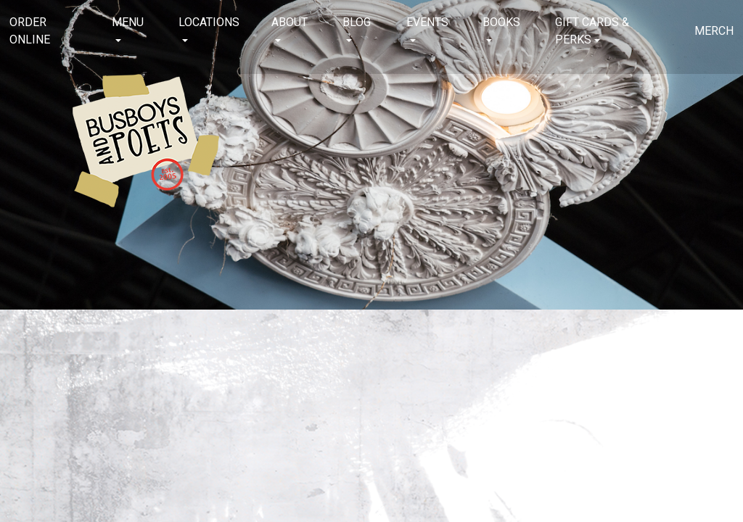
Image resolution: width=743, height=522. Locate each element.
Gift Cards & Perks (592, 30)
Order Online (29, 30)
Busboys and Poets (146, 140)
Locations (208, 22)
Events (427, 22)
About (289, 22)
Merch (714, 31)
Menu (128, 22)
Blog (356, 22)
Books (501, 22)
